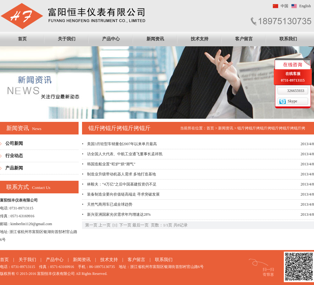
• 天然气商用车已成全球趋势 (107, 204)
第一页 (91, 225)
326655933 (295, 90)
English (305, 6)
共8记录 (181, 225)
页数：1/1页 (162, 225)
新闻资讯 (155, 39)
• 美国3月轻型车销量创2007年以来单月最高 (119, 144)
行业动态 (14, 155)
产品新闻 (14, 168)
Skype (292, 101)
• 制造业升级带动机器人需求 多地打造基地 (119, 174)
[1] (115, 225)
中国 (284, 6)
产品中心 (111, 39)
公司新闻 (14, 143)
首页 (22, 39)
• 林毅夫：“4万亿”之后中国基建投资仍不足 (119, 184)
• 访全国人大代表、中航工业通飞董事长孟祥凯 (122, 154)
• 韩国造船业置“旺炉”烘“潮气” (108, 164)
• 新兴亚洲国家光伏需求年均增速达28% (116, 214)
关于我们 (66, 39)
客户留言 (244, 39)
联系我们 (288, 39)
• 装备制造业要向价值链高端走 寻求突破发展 (121, 194)
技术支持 (199, 39)
